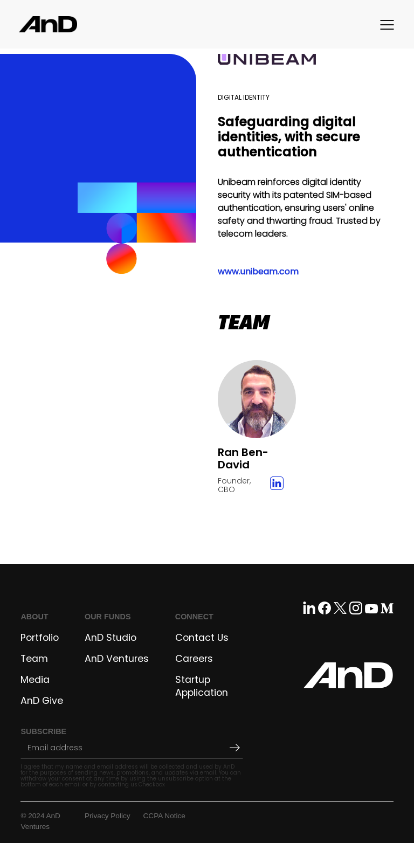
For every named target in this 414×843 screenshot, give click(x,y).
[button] (389, 24)
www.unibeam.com (258, 271)
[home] (48, 24)
